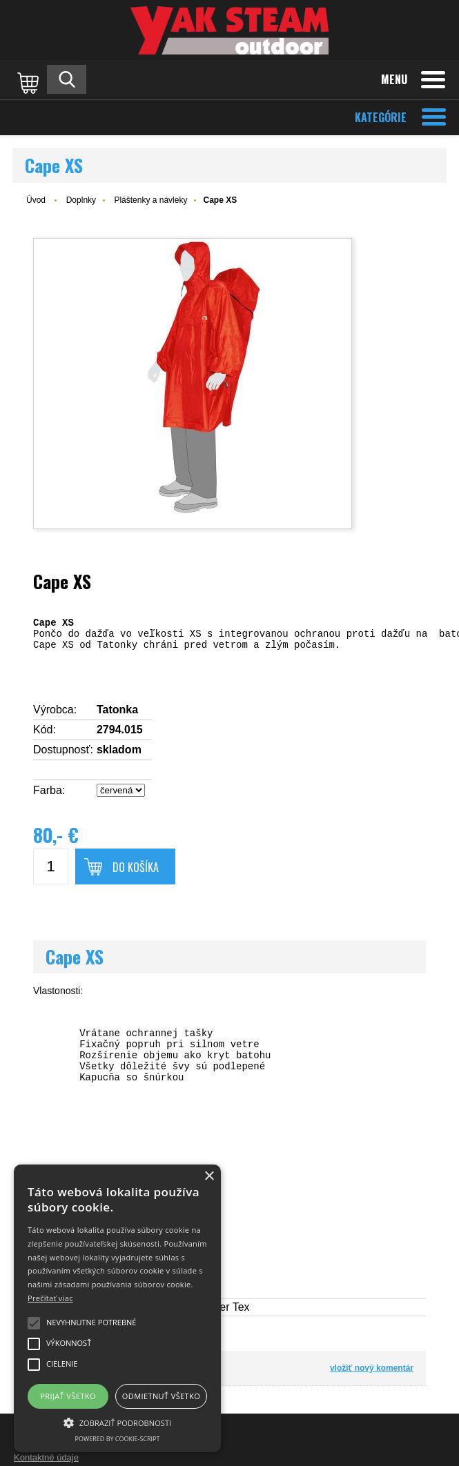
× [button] (209, 1176)
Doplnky (81, 200)
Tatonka (117, 709)
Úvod (36, 200)
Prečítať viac (50, 1298)
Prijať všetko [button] (68, 1396)
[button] (117, 1422)
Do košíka (136, 867)
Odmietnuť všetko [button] (161, 1396)
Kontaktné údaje (46, 1457)
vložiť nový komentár (371, 1368)
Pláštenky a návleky (150, 200)
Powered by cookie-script (117, 1438)
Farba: (49, 790)
